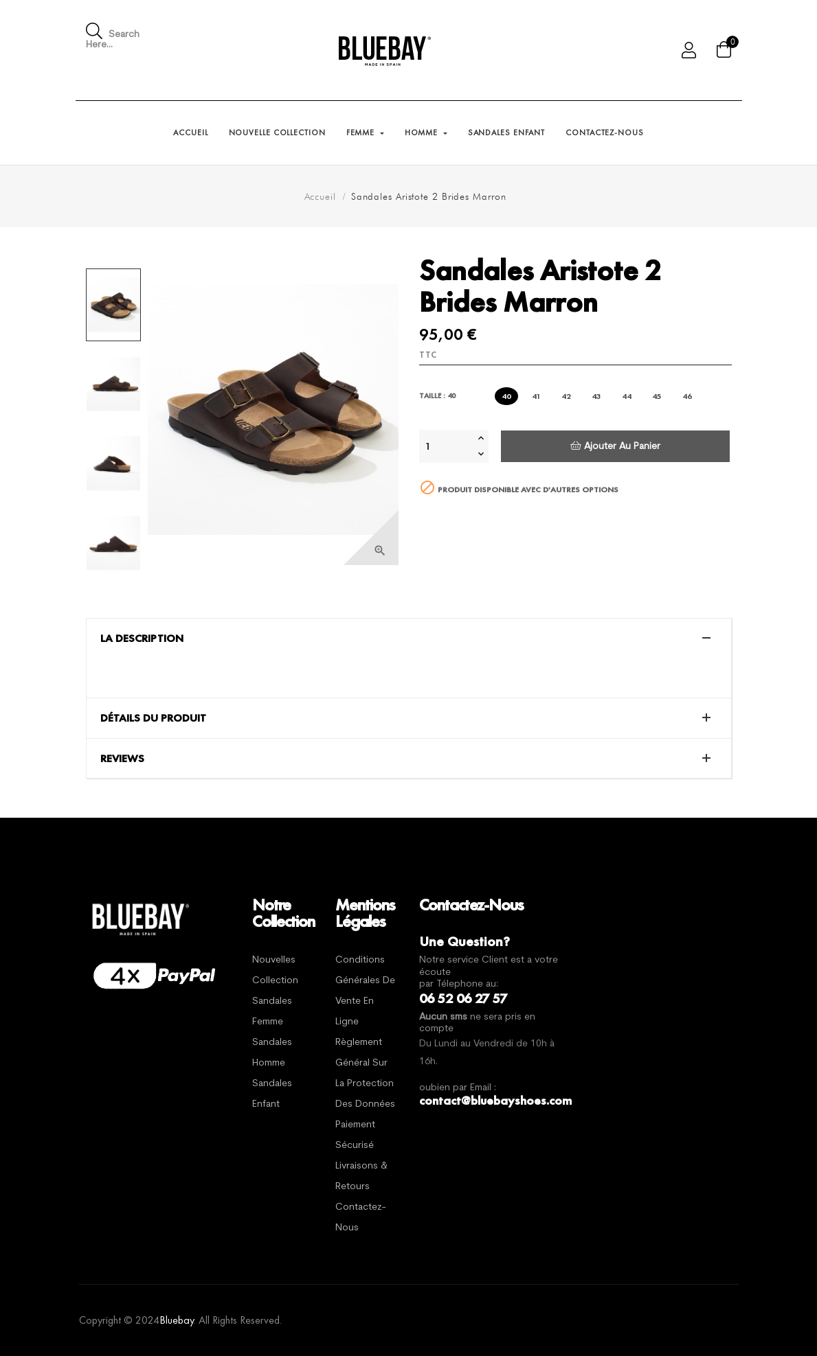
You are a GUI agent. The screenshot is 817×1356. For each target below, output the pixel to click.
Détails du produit (153, 718)
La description (141, 638)
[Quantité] (446, 446)
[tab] (409, 638)
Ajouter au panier (615, 446)
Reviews (122, 758)
